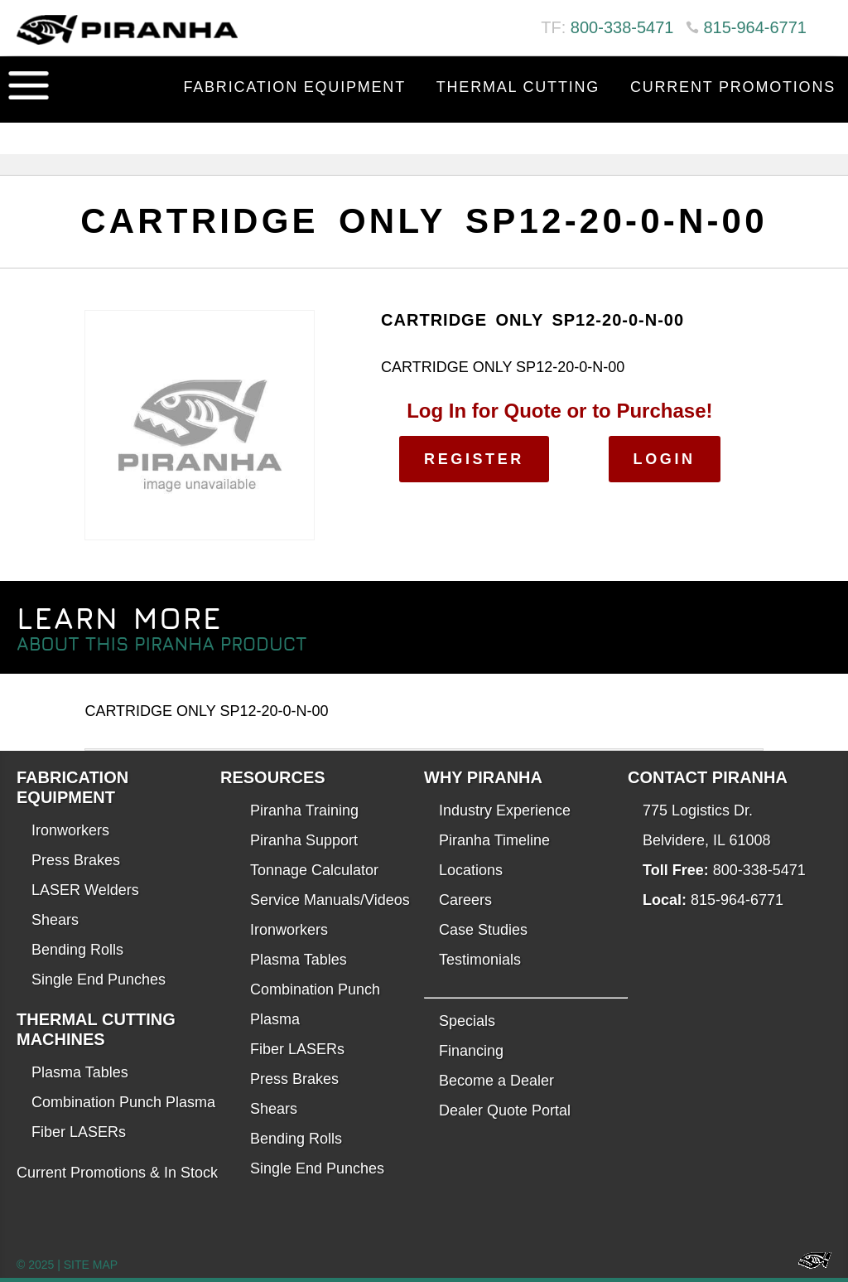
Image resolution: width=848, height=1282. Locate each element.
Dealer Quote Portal (505, 1110)
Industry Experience (505, 810)
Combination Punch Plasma (123, 1102)
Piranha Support (304, 840)
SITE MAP (91, 1264)
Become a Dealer (496, 1080)
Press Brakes (75, 860)
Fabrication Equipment (294, 87)
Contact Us (780, 128)
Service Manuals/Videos (330, 900)
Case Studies (483, 930)
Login (665, 459)
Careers (465, 900)
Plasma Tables (79, 1072)
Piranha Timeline (494, 840)
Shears (55, 920)
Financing (471, 1051)
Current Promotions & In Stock (117, 1172)
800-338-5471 (622, 27)
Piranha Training (304, 810)
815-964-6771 (755, 27)
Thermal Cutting (518, 87)
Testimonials (480, 959)
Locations (471, 870)
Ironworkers (70, 830)
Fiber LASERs (78, 1132)
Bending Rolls (77, 949)
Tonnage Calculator (314, 870)
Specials (467, 1021)
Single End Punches (98, 979)
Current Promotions (733, 87)
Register (474, 459)
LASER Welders (85, 890)
